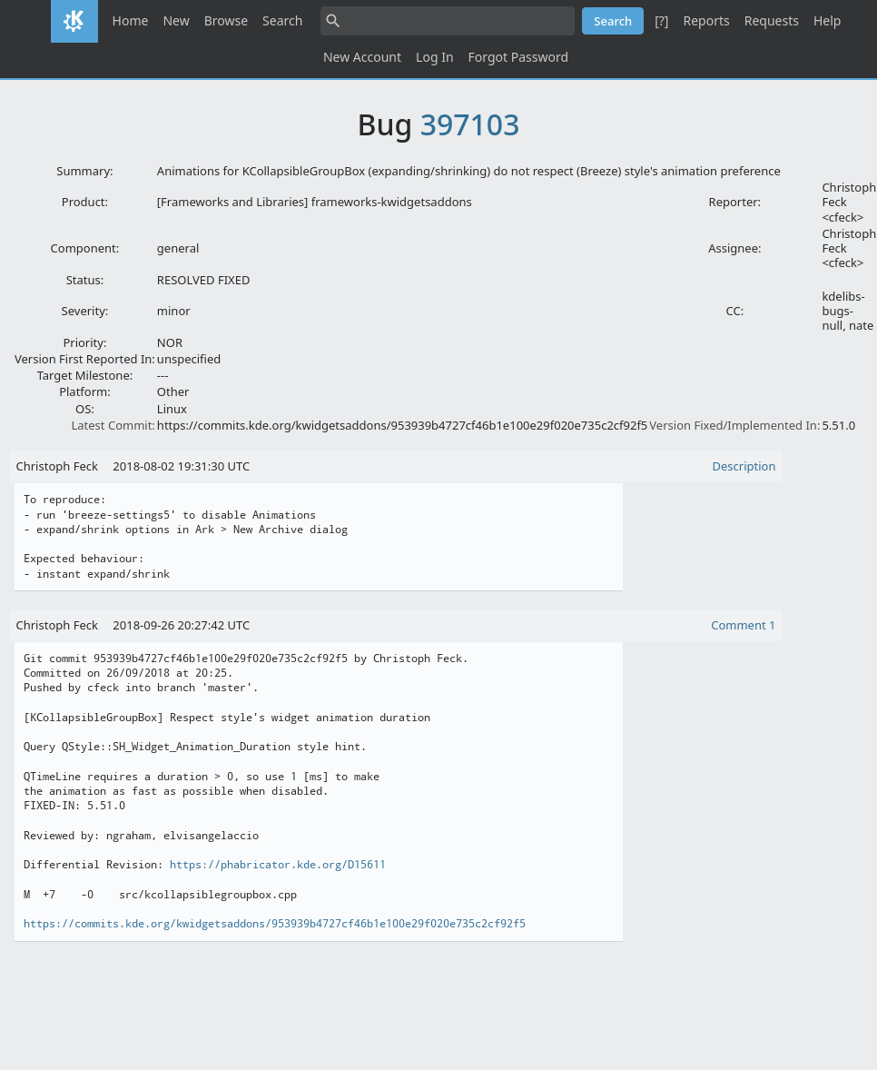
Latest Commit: (112, 425)
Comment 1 (743, 625)
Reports (706, 20)
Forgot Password (518, 56)
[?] (661, 20)
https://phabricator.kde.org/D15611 (278, 864)
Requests (771, 20)
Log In (434, 56)
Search (282, 20)
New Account (362, 56)
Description (744, 466)
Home (131, 20)
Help (827, 20)
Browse (226, 20)
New (176, 20)
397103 (470, 124)
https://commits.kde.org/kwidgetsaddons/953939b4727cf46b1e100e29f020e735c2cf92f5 (275, 923)
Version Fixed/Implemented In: (734, 425)
